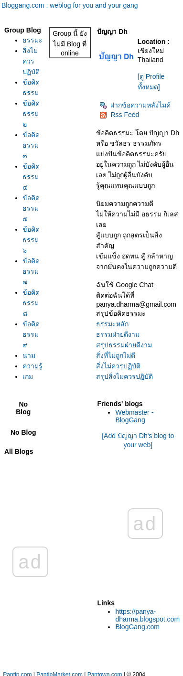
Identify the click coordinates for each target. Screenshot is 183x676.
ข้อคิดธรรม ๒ (31, 113)
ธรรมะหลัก (112, 324)
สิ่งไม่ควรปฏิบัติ (31, 61)
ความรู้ (32, 366)
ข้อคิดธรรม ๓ (31, 145)
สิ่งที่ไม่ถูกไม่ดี (115, 355)
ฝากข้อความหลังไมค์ (135, 105)
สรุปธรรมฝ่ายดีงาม (124, 345)
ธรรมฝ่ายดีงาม (118, 334)
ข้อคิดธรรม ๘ (31, 303)
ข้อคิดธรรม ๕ (31, 208)
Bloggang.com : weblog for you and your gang (69, 5)
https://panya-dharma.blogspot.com (147, 615)
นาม (28, 355)
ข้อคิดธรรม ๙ (31, 334)
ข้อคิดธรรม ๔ (31, 176)
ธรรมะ (32, 40)
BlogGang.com (137, 627)
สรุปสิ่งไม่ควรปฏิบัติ (124, 376)
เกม (27, 376)
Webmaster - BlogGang (134, 416)
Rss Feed (119, 114)
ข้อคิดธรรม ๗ (31, 271)
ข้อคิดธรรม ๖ (31, 239)
